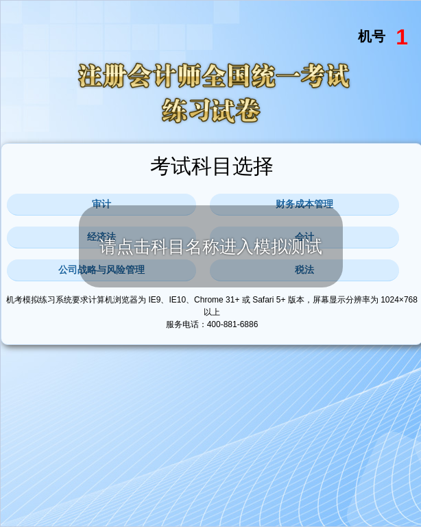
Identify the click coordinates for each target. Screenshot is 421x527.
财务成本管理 (304, 203)
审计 (101, 203)
